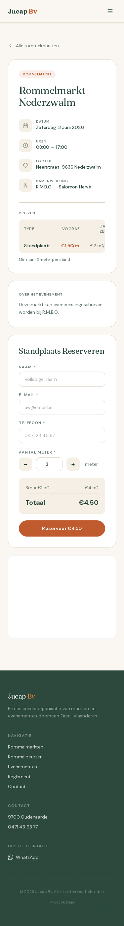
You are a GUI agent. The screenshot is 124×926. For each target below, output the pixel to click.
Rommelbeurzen (25, 757)
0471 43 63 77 (23, 827)
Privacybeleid (62, 902)
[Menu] (110, 11)
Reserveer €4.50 (62, 528)
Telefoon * (32, 423)
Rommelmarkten (25, 747)
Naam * (27, 367)
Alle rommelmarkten (33, 46)
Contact (17, 786)
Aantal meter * (37, 452)
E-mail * (29, 394)
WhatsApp (23, 857)
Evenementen (22, 767)
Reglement (19, 777)
